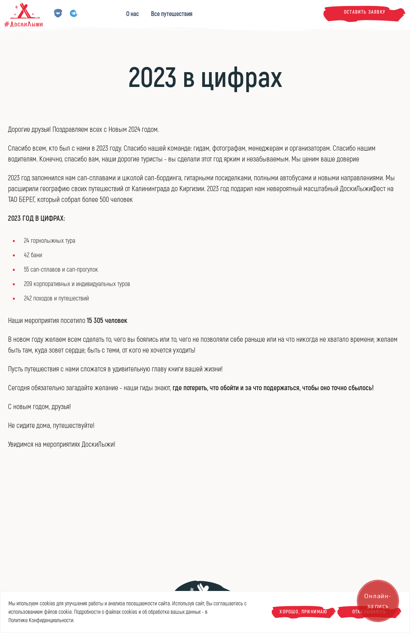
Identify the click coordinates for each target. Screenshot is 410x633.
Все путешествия (172, 14)
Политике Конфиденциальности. (41, 620)
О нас (132, 14)
